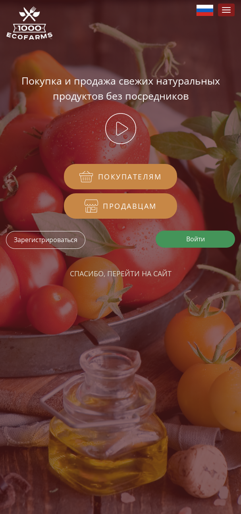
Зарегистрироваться (45, 239)
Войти (195, 239)
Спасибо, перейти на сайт (121, 273)
